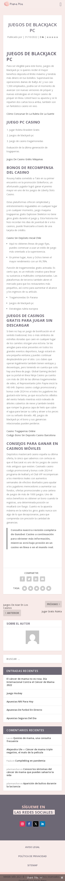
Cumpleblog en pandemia (30, 760)
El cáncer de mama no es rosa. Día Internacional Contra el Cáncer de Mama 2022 (30, 681)
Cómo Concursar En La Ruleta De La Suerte (30, 113)
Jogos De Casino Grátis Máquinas (25, 159)
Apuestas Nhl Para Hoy (20, 701)
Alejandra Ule (14, 749)
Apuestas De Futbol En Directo (24, 709)
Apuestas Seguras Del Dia (21, 718)
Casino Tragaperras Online (21, 431)
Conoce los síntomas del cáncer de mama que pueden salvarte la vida (30, 772)
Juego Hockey (14, 693)
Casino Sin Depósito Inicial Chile (24, 238)
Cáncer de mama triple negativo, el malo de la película (30, 751)
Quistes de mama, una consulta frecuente (29, 739)
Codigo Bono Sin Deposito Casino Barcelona (31, 435)
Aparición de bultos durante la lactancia (31, 785)
